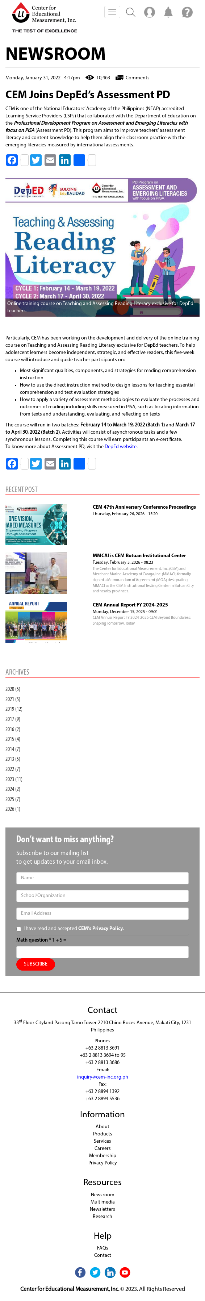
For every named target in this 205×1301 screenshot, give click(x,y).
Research (102, 1216)
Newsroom (102, 1195)
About (102, 1127)
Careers (103, 1148)
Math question (33, 940)
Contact (102, 1255)
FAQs (102, 1248)
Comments (138, 78)
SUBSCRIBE (35, 964)
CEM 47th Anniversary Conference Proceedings (144, 507)
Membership (102, 1156)
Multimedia (103, 1202)
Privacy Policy (102, 1163)
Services (102, 1141)
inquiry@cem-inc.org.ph (102, 1077)
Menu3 (187, 12)
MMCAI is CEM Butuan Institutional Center (139, 556)
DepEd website (121, 447)
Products (102, 1134)
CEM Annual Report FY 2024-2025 (130, 605)
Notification (168, 12)
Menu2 (149, 12)
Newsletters (102, 1209)
